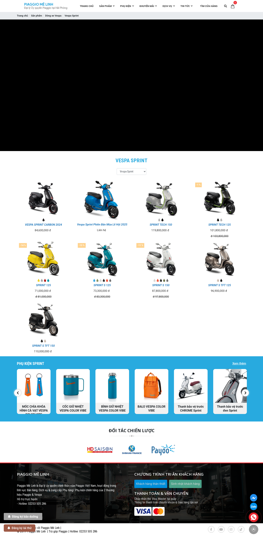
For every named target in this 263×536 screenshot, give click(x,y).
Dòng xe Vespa (53, 15)
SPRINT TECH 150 (161, 224)
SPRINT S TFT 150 (43, 345)
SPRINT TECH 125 (219, 224)
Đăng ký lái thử (20, 528)
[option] (33, 391)
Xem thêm (239, 363)
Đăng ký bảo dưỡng (23, 516)
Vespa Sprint (72, 15)
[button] (17, 392)
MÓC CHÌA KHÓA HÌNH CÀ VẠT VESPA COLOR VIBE (34, 410)
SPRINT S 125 (102, 285)
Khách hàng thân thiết (150, 484)
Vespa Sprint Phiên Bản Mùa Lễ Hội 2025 (102, 224)
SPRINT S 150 (160, 285)
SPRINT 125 (43, 285)
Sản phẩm (36, 15)
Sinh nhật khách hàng (185, 484)
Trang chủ (22, 15)
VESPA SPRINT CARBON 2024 (43, 224)
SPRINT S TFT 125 (219, 285)
